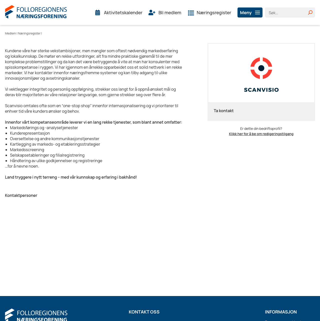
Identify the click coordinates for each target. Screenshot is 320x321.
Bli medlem (169, 12)
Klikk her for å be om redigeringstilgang (261, 133)
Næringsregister (214, 12)
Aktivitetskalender (123, 12)
